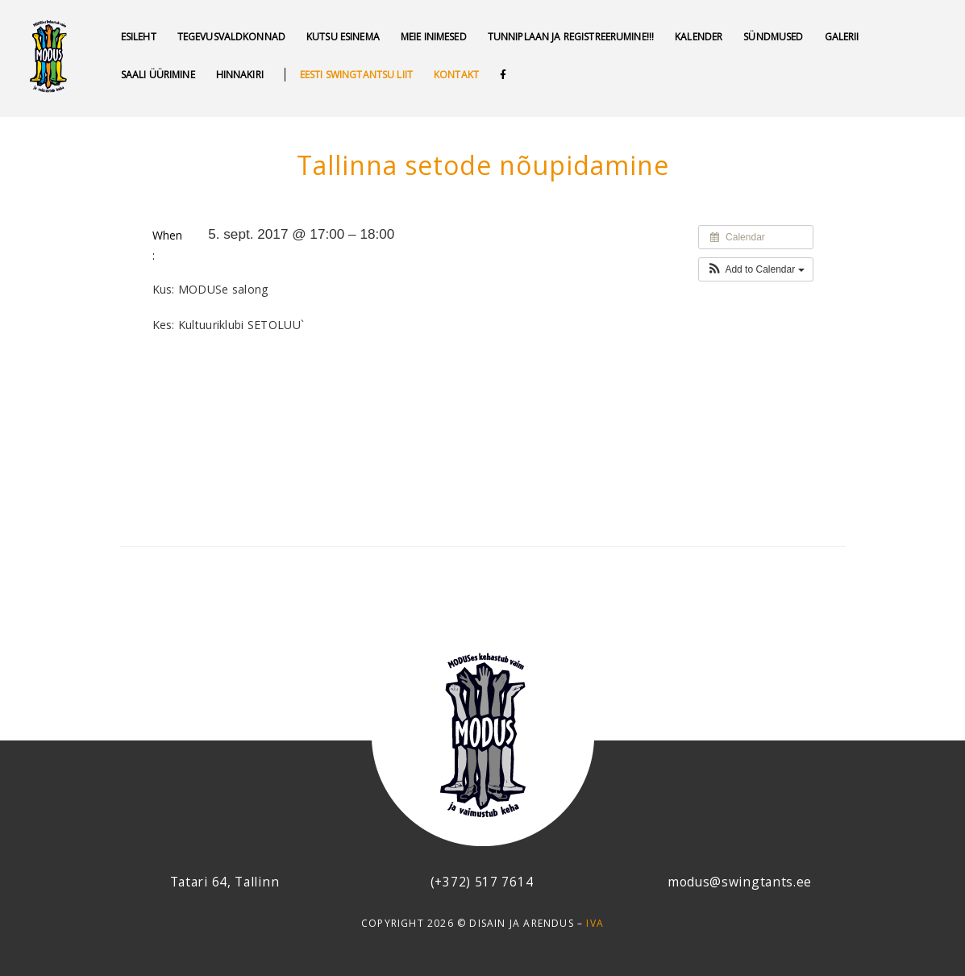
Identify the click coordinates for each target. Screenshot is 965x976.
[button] (756, 269)
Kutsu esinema (343, 37)
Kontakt (456, 74)
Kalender (698, 37)
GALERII (842, 37)
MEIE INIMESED (434, 37)
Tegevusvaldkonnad (231, 37)
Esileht (138, 37)
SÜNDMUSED (773, 37)
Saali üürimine (158, 74)
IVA (595, 923)
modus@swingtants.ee (740, 881)
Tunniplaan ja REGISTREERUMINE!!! (571, 37)
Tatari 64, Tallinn (225, 881)
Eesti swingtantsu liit (356, 74)
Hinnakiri (240, 74)
